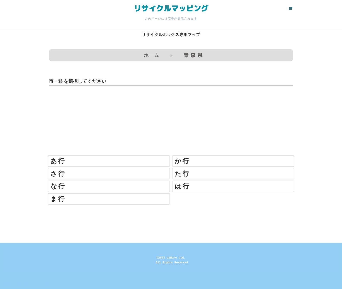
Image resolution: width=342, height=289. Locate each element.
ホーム (151, 55)
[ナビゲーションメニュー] (290, 8)
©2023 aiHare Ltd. (171, 257)
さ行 (58, 174)
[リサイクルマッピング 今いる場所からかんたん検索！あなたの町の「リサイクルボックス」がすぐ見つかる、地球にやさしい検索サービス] (171, 8)
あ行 (58, 161)
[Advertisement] (171, 122)
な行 (58, 186)
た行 (182, 174)
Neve (7, 283)
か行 (182, 161)
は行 (182, 186)
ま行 (58, 199)
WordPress (42, 283)
